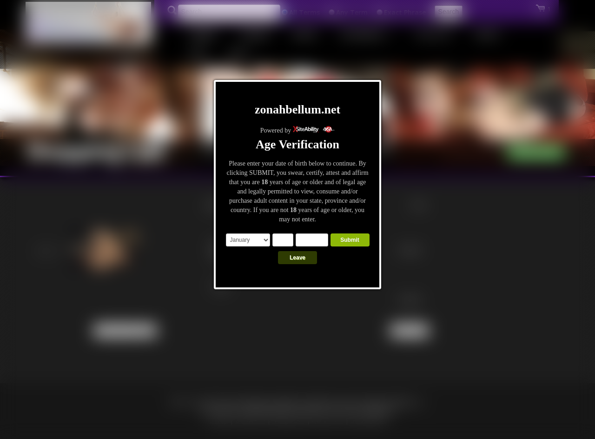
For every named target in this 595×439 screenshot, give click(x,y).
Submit (349, 240)
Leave (297, 257)
